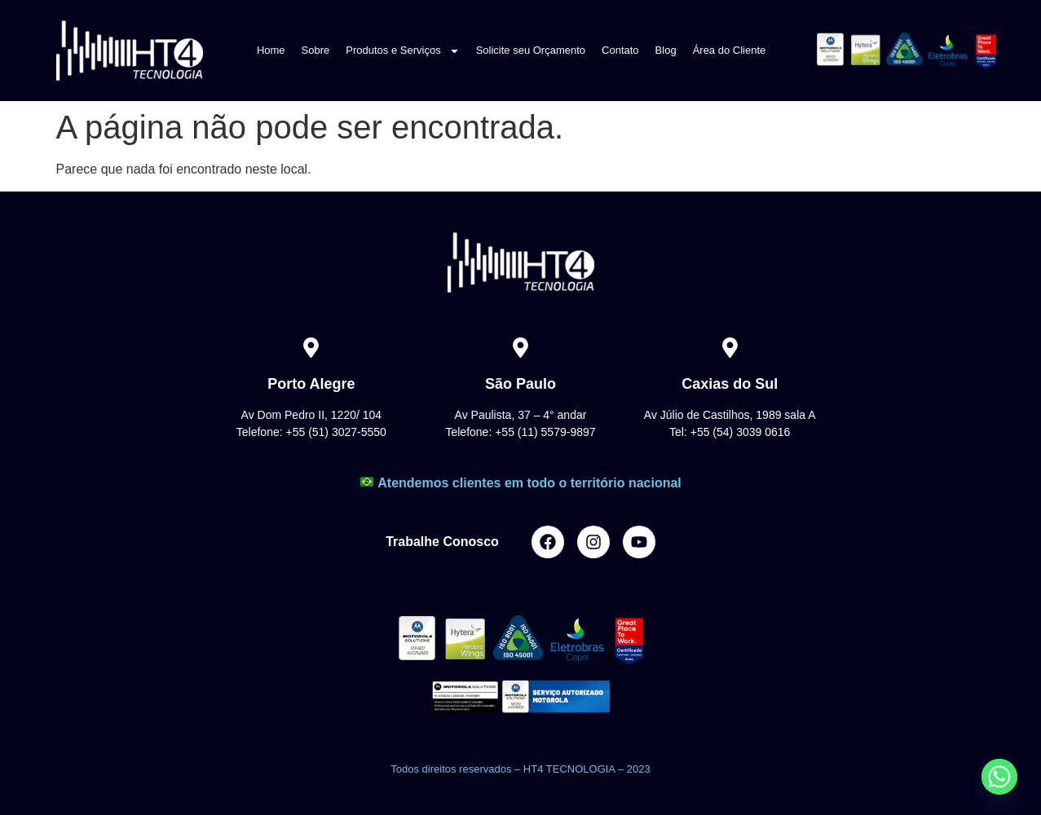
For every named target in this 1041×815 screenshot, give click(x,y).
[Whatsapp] (999, 777)
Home (271, 50)
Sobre (316, 50)
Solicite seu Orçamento (530, 50)
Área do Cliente (729, 50)
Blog (666, 50)
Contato (620, 50)
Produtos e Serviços (402, 50)
